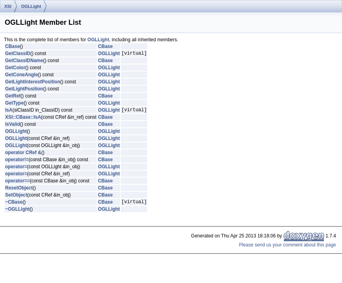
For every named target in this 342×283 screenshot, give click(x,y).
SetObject (16, 197)
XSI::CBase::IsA (23, 119)
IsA (9, 112)
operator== (17, 183)
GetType (14, 104)
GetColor (15, 69)
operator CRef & (23, 155)
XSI (7, 6)
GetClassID (17, 54)
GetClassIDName (24, 61)
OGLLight (31, 6)
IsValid (12, 126)
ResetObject (19, 190)
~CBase (13, 205)
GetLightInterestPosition (32, 83)
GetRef (12, 97)
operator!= (17, 162)
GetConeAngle (21, 76)
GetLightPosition (24, 90)
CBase (12, 46)
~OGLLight (17, 212)
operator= (16, 169)
